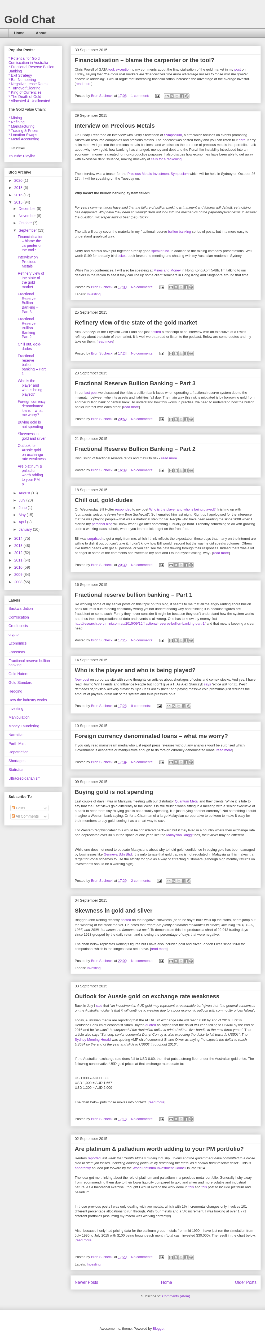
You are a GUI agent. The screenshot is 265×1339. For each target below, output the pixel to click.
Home (19, 33)
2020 (19, 180)
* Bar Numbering (22, 79)
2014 (19, 538)
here (241, 140)
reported (94, 1158)
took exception (119, 69)
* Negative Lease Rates (27, 84)
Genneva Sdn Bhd (118, 854)
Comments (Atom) (176, 1296)
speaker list (160, 251)
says (207, 684)
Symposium (173, 135)
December (28, 208)
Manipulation (18, 717)
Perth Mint (16, 743)
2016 (19, 195)
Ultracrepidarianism (24, 778)
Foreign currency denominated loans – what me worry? (151, 736)
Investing (94, 294)
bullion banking (179, 232)
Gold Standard (20, 682)
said (99, 1006)
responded (123, 509)
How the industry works (27, 700)
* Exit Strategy (20, 75)
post (237, 69)
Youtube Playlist (21, 156)
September (28, 230)
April (23, 522)
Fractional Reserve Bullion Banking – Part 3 (135, 383)
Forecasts (16, 652)
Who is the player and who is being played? (182, 509)
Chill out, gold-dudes (104, 500)
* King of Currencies (25, 92)
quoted (150, 1025)
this (191, 1187)
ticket (122, 256)
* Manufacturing (21, 126)
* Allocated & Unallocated (29, 101)
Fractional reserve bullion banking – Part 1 (133, 594)
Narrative (16, 735)
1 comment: (140, 96)
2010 (19, 567)
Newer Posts (86, 1282)
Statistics (15, 769)
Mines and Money (167, 270)
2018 (19, 187)
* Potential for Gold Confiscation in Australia (28, 60)
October (26, 223)
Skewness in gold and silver (113, 910)
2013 (19, 545)
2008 (19, 582)
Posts (18, 808)
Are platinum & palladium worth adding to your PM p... (30, 475)
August (25, 493)
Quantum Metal (186, 801)
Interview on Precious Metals (115, 125)
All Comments (25, 816)
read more (83, 84)
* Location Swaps (22, 135)
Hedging (15, 691)
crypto (13, 634)
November (28, 216)
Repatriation (18, 752)
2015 (19, 202)
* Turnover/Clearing (24, 88)
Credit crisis (18, 626)
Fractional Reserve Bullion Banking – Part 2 (135, 449)
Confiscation (18, 617)
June (23, 508)
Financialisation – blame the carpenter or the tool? (144, 60)
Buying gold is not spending (114, 792)
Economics (17, 643)
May (22, 515)
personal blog (102, 524)
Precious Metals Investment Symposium (158, 174)
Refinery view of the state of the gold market (136, 322)
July (22, 500)
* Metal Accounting (23, 139)
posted (156, 332)
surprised (94, 539)
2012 (19, 553)
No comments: (142, 287)
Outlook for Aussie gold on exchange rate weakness (147, 996)
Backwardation (20, 608)
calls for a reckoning (166, 159)
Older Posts (246, 1282)
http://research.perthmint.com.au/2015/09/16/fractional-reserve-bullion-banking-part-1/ (140, 623)
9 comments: (141, 706)
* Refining (16, 122)
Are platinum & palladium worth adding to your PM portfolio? (159, 1149)
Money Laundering (23, 726)
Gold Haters (18, 674)
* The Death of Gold (24, 96)
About (41, 33)
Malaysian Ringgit (179, 835)
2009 (19, 574)
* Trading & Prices (23, 130)
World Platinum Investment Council (159, 1168)
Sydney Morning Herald (93, 1040)
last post (91, 393)
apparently (83, 1168)
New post (82, 679)
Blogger (158, 1329)
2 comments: (141, 881)
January (26, 529)
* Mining (15, 118)
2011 (19, 560)
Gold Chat (29, 19)
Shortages (16, 761)
